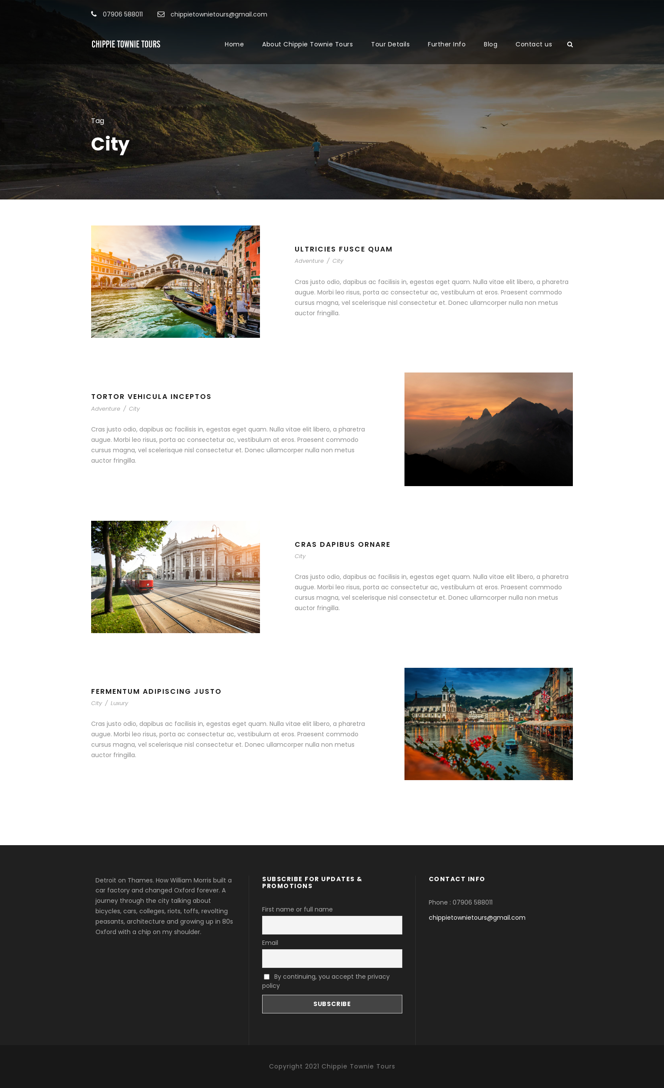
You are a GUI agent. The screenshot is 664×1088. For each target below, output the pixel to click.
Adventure (309, 261)
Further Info (447, 44)
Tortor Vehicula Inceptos (151, 397)
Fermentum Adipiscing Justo (156, 691)
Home (234, 44)
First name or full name (297, 909)
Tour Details (390, 44)
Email (270, 942)
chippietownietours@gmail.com (477, 917)
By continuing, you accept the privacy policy (326, 981)
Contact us (534, 44)
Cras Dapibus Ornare (343, 544)
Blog (490, 44)
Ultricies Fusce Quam (344, 249)
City (337, 261)
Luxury (119, 703)
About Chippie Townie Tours (307, 44)
